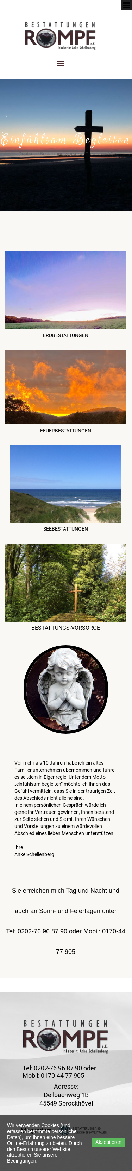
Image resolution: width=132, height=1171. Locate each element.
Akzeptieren (108, 1142)
